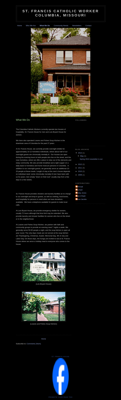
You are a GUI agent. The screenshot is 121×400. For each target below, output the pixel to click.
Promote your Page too (60, 397)
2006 (80, 175)
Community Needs (61, 26)
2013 (80, 153)
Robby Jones (81, 193)
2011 (80, 168)
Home (19, 26)
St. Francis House (60, 356)
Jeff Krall (79, 187)
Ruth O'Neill (80, 196)
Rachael (79, 190)
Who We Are (31, 26)
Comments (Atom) (34, 344)
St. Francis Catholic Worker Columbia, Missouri (60, 13)
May (82, 156)
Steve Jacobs (81, 199)
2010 (80, 171)
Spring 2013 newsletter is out (91, 159)
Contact (88, 26)
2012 (80, 164)
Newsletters (76, 26)
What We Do (45, 26)
